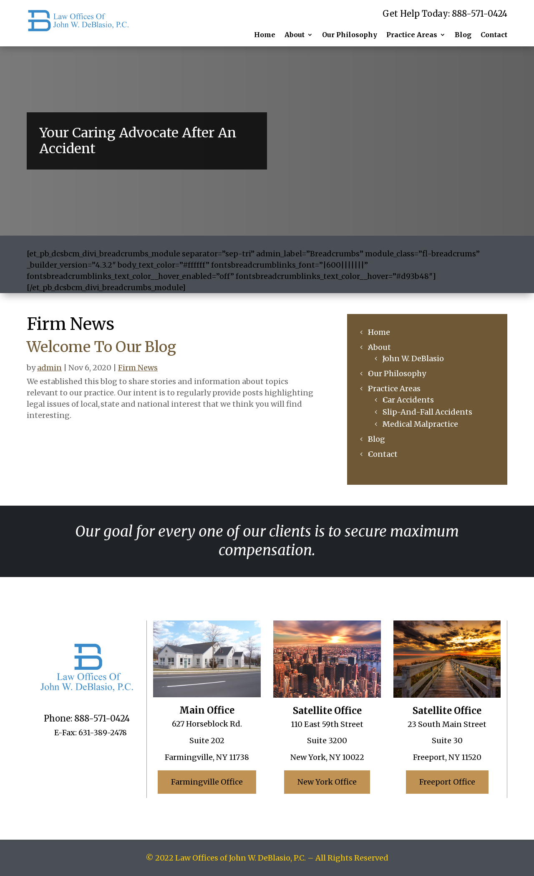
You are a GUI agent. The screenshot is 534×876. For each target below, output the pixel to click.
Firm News (138, 367)
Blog (463, 34)
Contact (494, 34)
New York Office (327, 782)
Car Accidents (408, 400)
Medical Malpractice (420, 424)
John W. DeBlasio (413, 358)
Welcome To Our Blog (101, 347)
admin (49, 367)
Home (264, 34)
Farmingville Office (207, 782)
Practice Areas (411, 34)
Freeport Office (447, 782)
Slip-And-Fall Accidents (427, 412)
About (295, 34)
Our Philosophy (349, 34)
